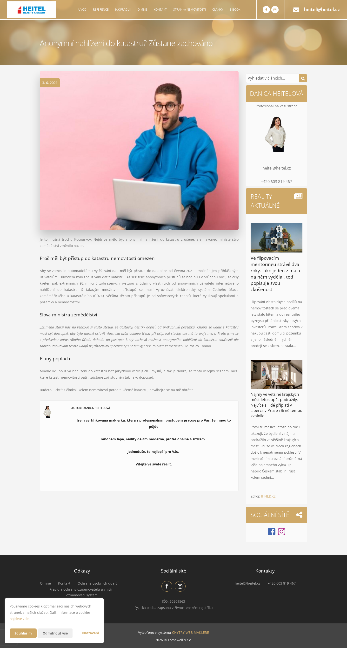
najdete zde (19, 618)
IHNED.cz (268, 496)
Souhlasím (23, 633)
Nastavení (90, 633)
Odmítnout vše (55, 633)
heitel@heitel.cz (322, 9)
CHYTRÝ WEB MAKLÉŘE (190, 632)
